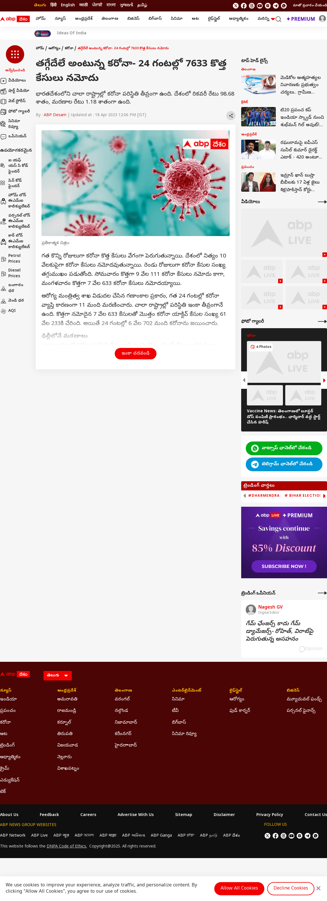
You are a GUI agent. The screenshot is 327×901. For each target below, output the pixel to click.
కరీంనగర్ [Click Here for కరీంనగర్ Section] (123, 734)
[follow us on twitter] (235, 5)
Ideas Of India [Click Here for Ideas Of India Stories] (71, 34)
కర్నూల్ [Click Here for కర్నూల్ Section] (64, 723)
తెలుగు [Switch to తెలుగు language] (40, 5)
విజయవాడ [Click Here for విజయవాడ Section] (67, 745)
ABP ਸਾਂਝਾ (186, 836)
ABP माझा (108, 836)
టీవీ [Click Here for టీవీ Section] (175, 711)
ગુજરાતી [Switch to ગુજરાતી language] (126, 5)
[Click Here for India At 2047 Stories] (42, 33)
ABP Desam (55, 115)
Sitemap (183, 815)
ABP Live (39, 836)
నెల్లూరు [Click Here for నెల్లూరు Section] (64, 757)
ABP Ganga (161, 836)
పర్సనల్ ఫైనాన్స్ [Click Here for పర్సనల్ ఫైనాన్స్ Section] (301, 711)
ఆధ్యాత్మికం (238, 19)
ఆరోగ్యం (54, 48)
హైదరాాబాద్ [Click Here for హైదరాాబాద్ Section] (126, 745)
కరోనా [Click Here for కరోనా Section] (5, 723)
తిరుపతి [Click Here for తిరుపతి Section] (65, 734)
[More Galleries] (322, 321)
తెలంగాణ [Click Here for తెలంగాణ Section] (123, 691)
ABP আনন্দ (84, 836)
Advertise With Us (136, 815)
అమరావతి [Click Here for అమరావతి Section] (67, 699)
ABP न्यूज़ (61, 836)
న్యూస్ (60, 19)
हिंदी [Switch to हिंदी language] (53, 5)
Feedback (49, 815)
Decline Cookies (291, 889)
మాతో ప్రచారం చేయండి (310, 5)
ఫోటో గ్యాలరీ (15, 111)
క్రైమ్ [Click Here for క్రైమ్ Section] (4, 769)
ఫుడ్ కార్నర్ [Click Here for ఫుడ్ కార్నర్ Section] (239, 711)
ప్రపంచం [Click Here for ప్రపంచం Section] (8, 711)
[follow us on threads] (251, 5)
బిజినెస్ (133, 19)
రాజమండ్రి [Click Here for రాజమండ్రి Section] (66, 711)
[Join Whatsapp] (283, 5)
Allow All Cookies (239, 889)
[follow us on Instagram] (267, 5)
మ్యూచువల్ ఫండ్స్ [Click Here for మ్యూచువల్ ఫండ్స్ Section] (304, 699)
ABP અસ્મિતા (133, 836)
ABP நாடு (208, 836)
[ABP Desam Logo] (15, 19)
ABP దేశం (231, 836)
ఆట (195, 19)
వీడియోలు (13, 81)
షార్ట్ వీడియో (14, 91)
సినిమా (177, 19)
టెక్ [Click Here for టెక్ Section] (3, 792)
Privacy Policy (269, 815)
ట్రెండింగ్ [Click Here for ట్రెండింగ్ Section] (7, 745)
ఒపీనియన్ (13, 136)
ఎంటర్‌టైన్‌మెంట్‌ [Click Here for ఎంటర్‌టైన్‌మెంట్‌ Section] (186, 691)
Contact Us (316, 815)
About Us (9, 815)
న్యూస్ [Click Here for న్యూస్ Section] (5, 691)
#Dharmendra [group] (264, 495)
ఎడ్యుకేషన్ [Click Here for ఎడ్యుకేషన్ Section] (9, 780)
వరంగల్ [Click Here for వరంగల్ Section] (122, 699)
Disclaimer (224, 815)
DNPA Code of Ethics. (67, 847)
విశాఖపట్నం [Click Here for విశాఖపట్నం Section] (68, 769)
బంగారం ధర (11, 288)
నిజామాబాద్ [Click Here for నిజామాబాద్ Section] (126, 723)
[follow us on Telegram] (275, 5)
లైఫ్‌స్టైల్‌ (214, 19)
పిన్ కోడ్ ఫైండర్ (11, 183)
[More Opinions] (322, 593)
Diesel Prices (10, 273)
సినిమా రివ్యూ (10, 124)
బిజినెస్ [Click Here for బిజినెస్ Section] (293, 691)
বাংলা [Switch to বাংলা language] (111, 5)
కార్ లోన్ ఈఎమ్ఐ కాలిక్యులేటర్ (15, 241)
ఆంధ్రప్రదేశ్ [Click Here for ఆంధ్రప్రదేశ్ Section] (66, 691)
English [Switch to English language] (68, 5)
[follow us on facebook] (243, 5)
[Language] (57, 675)
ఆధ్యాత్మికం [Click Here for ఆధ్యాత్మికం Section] (10, 757)
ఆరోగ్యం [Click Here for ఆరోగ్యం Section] (236, 699)
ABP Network (12, 836)
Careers (88, 815)
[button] (15, 59)
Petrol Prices (10, 259)
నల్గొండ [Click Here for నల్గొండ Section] (121, 711)
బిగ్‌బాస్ (155, 19)
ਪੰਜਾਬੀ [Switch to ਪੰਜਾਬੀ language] (97, 5)
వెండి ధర (12, 301)
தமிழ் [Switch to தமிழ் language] (142, 5)
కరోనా (69, 48)
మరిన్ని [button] (266, 19)
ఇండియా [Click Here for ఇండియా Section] (8, 699)
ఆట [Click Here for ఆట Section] (3, 734)
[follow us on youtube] (259, 5)
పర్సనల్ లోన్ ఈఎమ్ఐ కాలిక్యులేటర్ (15, 221)
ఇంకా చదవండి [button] (136, 354)
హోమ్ (40, 19)
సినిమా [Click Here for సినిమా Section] (178, 699)
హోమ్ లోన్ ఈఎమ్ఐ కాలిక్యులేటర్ (15, 201)
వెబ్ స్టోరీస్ (12, 101)
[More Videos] (322, 202)
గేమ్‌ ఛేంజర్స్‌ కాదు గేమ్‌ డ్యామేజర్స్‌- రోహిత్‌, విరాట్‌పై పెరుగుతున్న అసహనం (279, 631)
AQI (8, 311)
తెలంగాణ (110, 19)
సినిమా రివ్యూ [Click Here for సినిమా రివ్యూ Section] (184, 734)
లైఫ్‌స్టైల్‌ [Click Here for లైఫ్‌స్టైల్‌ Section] (235, 691)
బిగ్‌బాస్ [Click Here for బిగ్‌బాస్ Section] (179, 723)
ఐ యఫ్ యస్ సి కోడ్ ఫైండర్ (14, 166)
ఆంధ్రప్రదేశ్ (83, 19)
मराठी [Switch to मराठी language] (83, 5)
